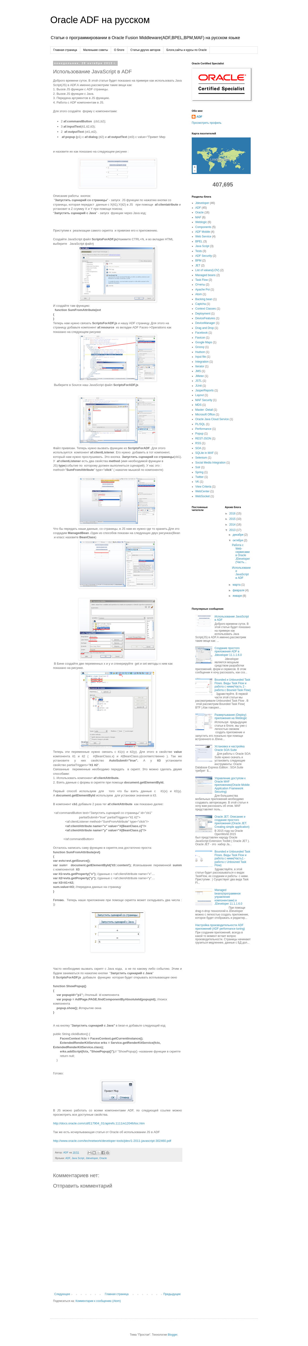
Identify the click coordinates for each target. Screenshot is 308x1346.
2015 (232, 519)
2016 (232, 513)
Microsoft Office (205, 414)
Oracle (103, 1158)
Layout (199, 395)
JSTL (198, 380)
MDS (198, 404)
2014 (232, 524)
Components (203, 227)
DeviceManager (205, 323)
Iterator (199, 366)
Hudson (200, 352)
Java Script (78, 1158)
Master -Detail (204, 409)
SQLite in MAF (204, 453)
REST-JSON (203, 438)
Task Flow (201, 280)
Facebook (201, 332)
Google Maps (203, 342)
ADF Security (203, 255)
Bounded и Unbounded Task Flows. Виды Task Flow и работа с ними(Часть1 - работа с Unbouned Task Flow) (232, 858)
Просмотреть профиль (206, 122)
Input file (200, 356)
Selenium (201, 457)
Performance (203, 429)
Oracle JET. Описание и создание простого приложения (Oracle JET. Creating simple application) (232, 821)
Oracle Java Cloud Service (212, 419)
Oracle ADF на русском (100, 20)
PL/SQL (200, 424)
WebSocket (202, 496)
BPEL (199, 241)
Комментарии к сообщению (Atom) (98, 1301)
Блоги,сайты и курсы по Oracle (186, 50)
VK (197, 481)
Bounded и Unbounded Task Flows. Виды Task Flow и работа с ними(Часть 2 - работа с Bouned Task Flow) (233, 685)
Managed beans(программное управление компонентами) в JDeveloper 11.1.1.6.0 (228, 896)
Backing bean (203, 299)
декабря (238, 534)
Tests (198, 251)
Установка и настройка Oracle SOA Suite (230, 748)
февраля (239, 590)
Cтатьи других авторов (145, 50)
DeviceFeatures (205, 318)
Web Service (203, 236)
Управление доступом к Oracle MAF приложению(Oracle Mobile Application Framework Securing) (232, 785)
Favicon (200, 337)
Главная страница (65, 50)
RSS (198, 443)
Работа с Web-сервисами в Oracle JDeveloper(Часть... (241, 553)
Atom (198, 294)
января (237, 595)
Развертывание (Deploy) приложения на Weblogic (231, 716)
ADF (67, 1158)
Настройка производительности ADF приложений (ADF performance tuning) (220, 927)
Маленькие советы (95, 50)
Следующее (62, 1294)
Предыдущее (172, 1294)
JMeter (199, 376)
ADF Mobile (202, 231)
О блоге (119, 50)
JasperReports (204, 390)
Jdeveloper (92, 1158)
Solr (197, 467)
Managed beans (205, 275)
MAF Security (203, 400)
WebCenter (202, 491)
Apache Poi (202, 289)
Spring (199, 472)
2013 (232, 530)
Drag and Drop (204, 328)
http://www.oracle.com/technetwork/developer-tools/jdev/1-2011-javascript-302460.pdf (112, 1141)
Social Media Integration (210, 462)
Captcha (200, 304)
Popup (199, 433)
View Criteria (203, 486)
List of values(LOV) (207, 270)
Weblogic (201, 222)
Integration (202, 361)
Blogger (172, 1334)
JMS (198, 371)
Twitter (199, 477)
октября (238, 540)
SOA (198, 448)
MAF (198, 217)
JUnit (198, 385)
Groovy (199, 347)
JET (197, 265)
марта (237, 584)
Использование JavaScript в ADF (241, 573)
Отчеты (200, 284)
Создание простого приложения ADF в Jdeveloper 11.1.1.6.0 (228, 651)
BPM (198, 260)
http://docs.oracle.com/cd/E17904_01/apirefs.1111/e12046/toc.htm (99, 1123)
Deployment (202, 313)
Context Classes (205, 308)
